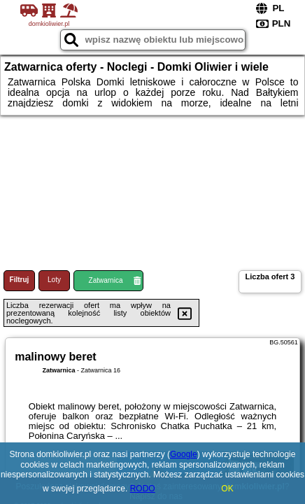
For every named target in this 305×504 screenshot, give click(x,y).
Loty (54, 280)
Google (183, 454)
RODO (142, 488)
